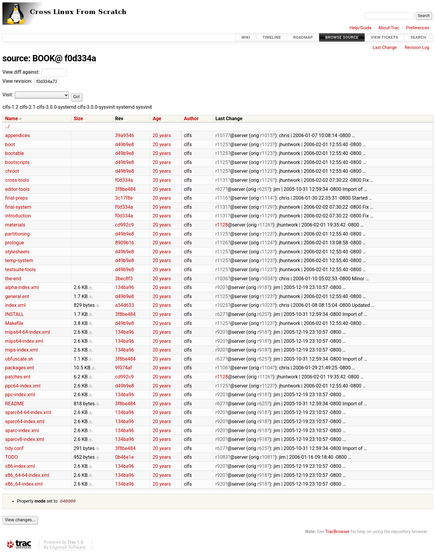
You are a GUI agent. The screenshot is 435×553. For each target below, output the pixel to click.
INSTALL (14, 314)
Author (191, 118)
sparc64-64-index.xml (28, 412)
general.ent (17, 296)
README (14, 404)
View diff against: (34, 72)
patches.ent (18, 377)
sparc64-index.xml (24, 421)
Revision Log (417, 47)
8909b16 (124, 243)
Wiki (245, 37)
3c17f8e (124, 198)
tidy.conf (14, 448)
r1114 (266, 198)
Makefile (14, 323)
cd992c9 (124, 225)
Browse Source (342, 37)
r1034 (266, 278)
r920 (220, 287)
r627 (220, 189)
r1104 (266, 368)
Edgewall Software (67, 548)
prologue (14, 243)
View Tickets (384, 37)
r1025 (221, 305)
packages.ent (19, 368)
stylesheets (17, 252)
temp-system (19, 260)
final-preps (16, 198)
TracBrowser (337, 532)
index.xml (15, 305)
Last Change (384, 47)
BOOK (43, 58)
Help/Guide (360, 28)
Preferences (417, 28)
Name (11, 118)
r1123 (266, 144)
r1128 (221, 225)
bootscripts (17, 162)
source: (16, 58)
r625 (262, 189)
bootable (14, 153)
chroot (12, 171)
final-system (18, 207)
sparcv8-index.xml (24, 439)
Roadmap (303, 37)
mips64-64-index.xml (27, 332)
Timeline (272, 37)
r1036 (221, 278)
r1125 (221, 144)
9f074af (123, 368)
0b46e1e (124, 457)
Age (157, 118)
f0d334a (80, 58)
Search (418, 37)
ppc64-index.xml (22, 386)
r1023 (266, 305)
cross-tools (17, 180)
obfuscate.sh (19, 359)
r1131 (221, 180)
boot (10, 144)
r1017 (221, 135)
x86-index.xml (20, 466)
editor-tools (17, 189)
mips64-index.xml (24, 341)
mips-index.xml (21, 350)
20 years (162, 135)
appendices (17, 135)
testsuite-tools (20, 269)
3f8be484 (125, 189)
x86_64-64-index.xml (27, 475)
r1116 (221, 198)
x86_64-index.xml (24, 484)
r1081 (266, 457)
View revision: (17, 81)
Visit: (7, 95)
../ (7, 126)
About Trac (388, 28)
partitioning (17, 234)
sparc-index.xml (22, 430)
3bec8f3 (124, 278)
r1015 (266, 135)
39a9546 (124, 135)
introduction (18, 216)
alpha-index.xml (22, 287)
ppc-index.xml (20, 394)
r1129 (266, 180)
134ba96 (124, 287)
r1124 (266, 243)
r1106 (221, 368)
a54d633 (124, 305)
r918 (262, 287)
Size (78, 118)
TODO (11, 457)
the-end (13, 278)
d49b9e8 (124, 144)
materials (15, 225)
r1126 (264, 225)
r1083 (221, 457)
